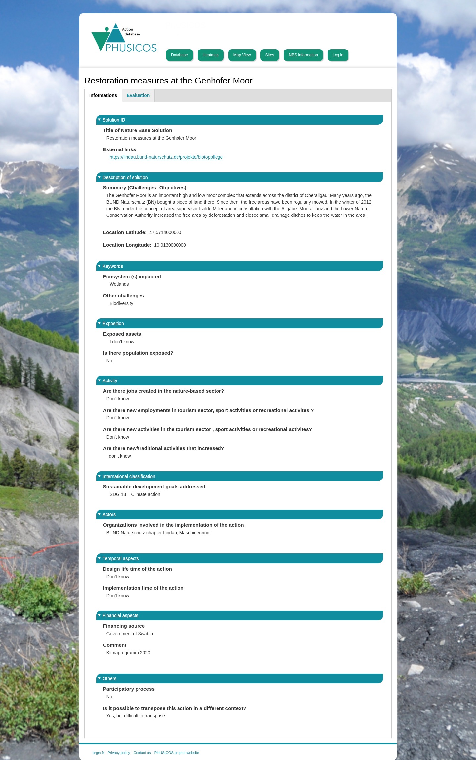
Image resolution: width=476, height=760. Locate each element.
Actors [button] (109, 514)
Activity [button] (110, 380)
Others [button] (110, 678)
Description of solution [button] (125, 177)
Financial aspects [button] (120, 615)
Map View (242, 55)
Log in (338, 55)
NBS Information (303, 55)
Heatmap (211, 55)
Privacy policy (118, 753)
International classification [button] (129, 476)
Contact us (142, 753)
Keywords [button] (113, 266)
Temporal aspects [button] (121, 558)
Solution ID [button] (114, 119)
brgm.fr (98, 753)
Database (179, 55)
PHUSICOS (185, 25)
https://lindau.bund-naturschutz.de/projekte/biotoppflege (166, 157)
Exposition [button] (113, 323)
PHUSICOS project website (176, 753)
